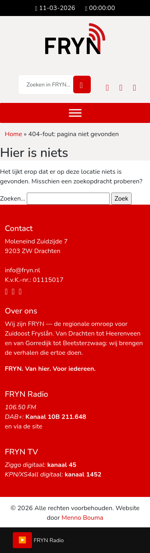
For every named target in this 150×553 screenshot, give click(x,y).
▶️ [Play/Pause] (22, 540)
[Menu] (75, 113)
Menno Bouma (82, 517)
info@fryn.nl (22, 270)
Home (13, 134)
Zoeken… (12, 198)
